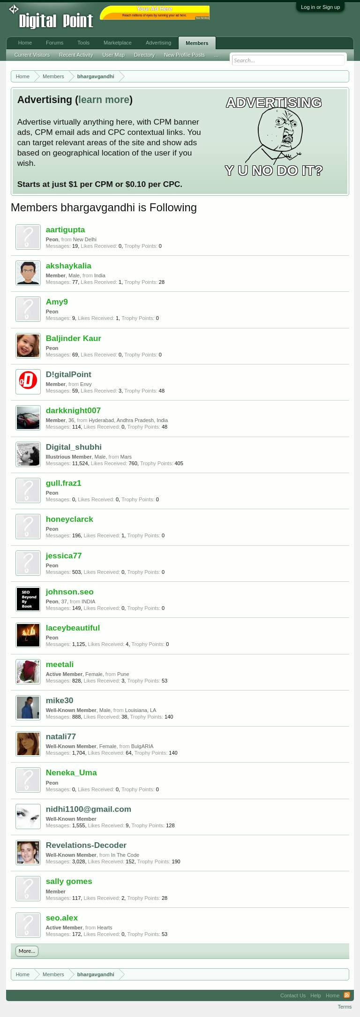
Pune (123, 674)
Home (25, 42)
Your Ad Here (202, 18)
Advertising (158, 42)
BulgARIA (142, 746)
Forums (54, 42)
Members (197, 43)
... (216, 55)
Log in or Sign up (320, 7)
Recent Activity (76, 55)
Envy (85, 384)
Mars (126, 457)
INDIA (88, 601)
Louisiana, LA (141, 710)
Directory (144, 55)
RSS (347, 995)
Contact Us (293, 995)
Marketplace (118, 42)
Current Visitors (32, 55)
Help (315, 995)
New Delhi (85, 239)
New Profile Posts (184, 55)
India (99, 275)
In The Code (125, 855)
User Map (113, 55)
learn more (103, 99)
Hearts (104, 927)
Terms (345, 1007)
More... (27, 951)
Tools (83, 42)
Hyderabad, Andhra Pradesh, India (128, 420)
